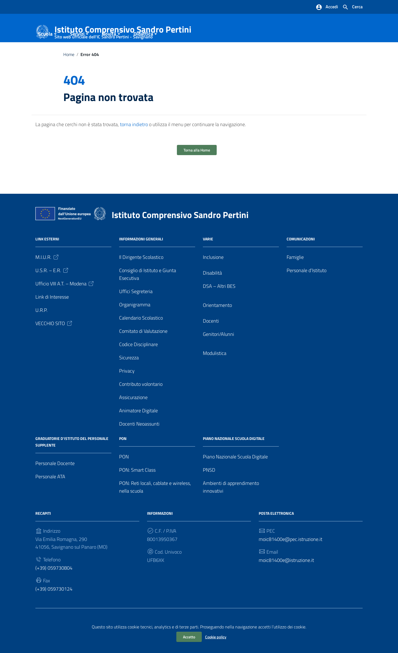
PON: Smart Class (137, 489)
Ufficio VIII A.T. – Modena (65, 303)
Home (68, 74)
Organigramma (134, 324)
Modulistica (214, 372)
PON (124, 476)
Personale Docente (55, 483)
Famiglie (295, 276)
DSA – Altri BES (219, 305)
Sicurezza (129, 377)
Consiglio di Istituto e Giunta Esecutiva (147, 293)
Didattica (143, 53)
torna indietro (134, 144)
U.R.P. (41, 329)
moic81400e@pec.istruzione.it (290, 558)
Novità (109, 53)
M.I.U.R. (47, 276)
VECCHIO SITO (54, 343)
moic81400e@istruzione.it (286, 579)
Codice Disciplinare (138, 364)
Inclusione (213, 276)
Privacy (127, 390)
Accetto (189, 637)
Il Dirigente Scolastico (141, 276)
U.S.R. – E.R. (52, 290)
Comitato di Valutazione (143, 350)
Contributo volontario (141, 403)
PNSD (209, 489)
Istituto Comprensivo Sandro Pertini (122, 30)
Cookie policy (215, 637)
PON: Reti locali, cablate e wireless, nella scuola (155, 506)
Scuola (45, 53)
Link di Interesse (52, 316)
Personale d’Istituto (306, 290)
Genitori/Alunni (218, 353)
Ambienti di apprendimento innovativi (231, 506)
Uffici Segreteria (136, 311)
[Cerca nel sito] (352, 7)
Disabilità (212, 292)
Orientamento (217, 324)
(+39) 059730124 (53, 608)
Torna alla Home (197, 169)
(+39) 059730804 (53, 587)
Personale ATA (50, 496)
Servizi (77, 53)
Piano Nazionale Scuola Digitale (235, 476)
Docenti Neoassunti (139, 443)
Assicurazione (133, 417)
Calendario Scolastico (141, 337)
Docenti (211, 340)
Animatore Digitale (138, 430)
